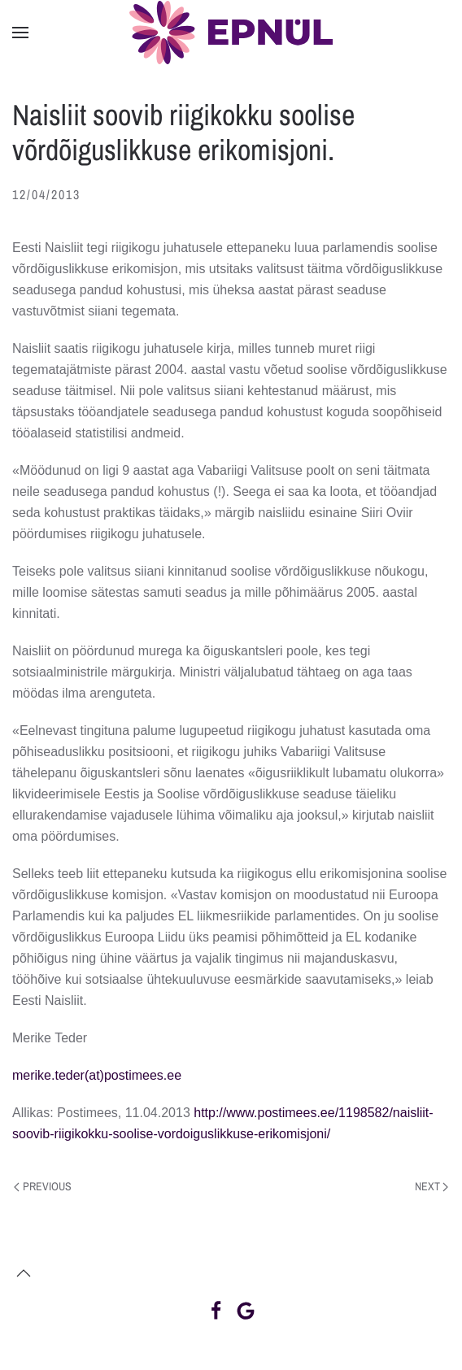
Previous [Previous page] (43, 1186)
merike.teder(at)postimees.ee (96, 1075)
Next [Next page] (432, 1186)
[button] (20, 32)
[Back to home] (231, 32)
